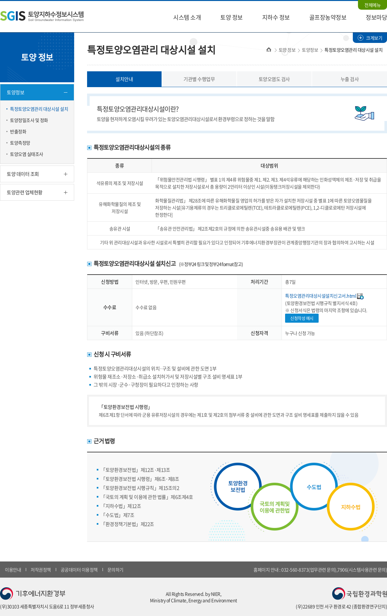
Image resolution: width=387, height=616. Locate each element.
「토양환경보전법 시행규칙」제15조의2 (140, 487)
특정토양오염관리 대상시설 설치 (39, 109)
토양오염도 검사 (274, 79)
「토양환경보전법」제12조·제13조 (135, 469)
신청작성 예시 (301, 318)
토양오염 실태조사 (26, 154)
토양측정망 (20, 142)
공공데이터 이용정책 (79, 569)
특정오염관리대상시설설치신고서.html (320, 295)
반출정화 (18, 131)
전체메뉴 (372, 5)
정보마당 (376, 17)
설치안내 (124, 79)
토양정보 (15, 92)
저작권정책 (41, 569)
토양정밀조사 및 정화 (29, 120)
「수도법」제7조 (117, 515)
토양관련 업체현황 (25, 192)
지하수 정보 (276, 17)
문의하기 (115, 569)
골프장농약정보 (328, 17)
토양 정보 (231, 17)
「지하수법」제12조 (121, 506)
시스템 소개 (187, 17)
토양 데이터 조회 (23, 173)
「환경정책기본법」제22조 (127, 524)
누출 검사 (350, 79)
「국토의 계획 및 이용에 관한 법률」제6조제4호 (147, 496)
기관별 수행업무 (199, 79)
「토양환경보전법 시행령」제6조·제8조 (140, 478)
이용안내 (13, 569)
